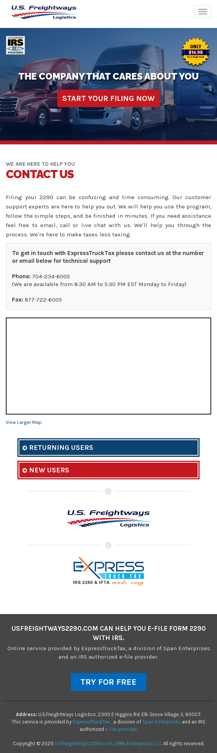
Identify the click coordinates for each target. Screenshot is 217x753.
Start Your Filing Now (108, 98)
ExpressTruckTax (92, 722)
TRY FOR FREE (108, 682)
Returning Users (57, 447)
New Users (45, 470)
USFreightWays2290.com (84, 743)
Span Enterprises (162, 722)
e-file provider (121, 729)
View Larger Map (24, 422)
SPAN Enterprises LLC (137, 743)
